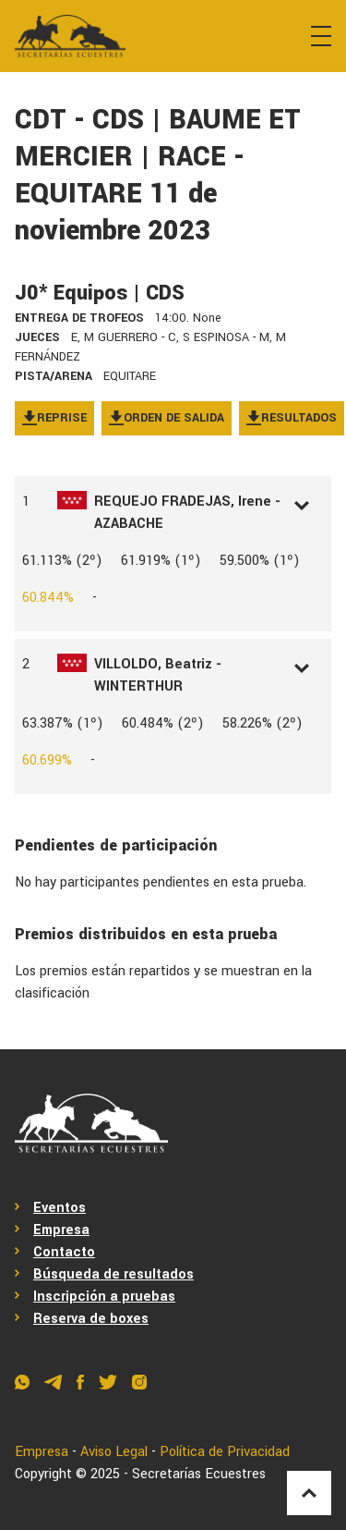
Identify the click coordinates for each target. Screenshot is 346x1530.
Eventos (59, 1208)
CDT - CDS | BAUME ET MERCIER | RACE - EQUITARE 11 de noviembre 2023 (158, 175)
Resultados (291, 418)
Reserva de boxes (91, 1318)
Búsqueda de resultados (113, 1274)
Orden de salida (166, 418)
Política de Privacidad (225, 1452)
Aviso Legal (114, 1452)
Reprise (54, 418)
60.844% (48, 597)
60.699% (47, 760)
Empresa (61, 1230)
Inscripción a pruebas (104, 1296)
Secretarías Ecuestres (199, 1474)
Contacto (64, 1252)
